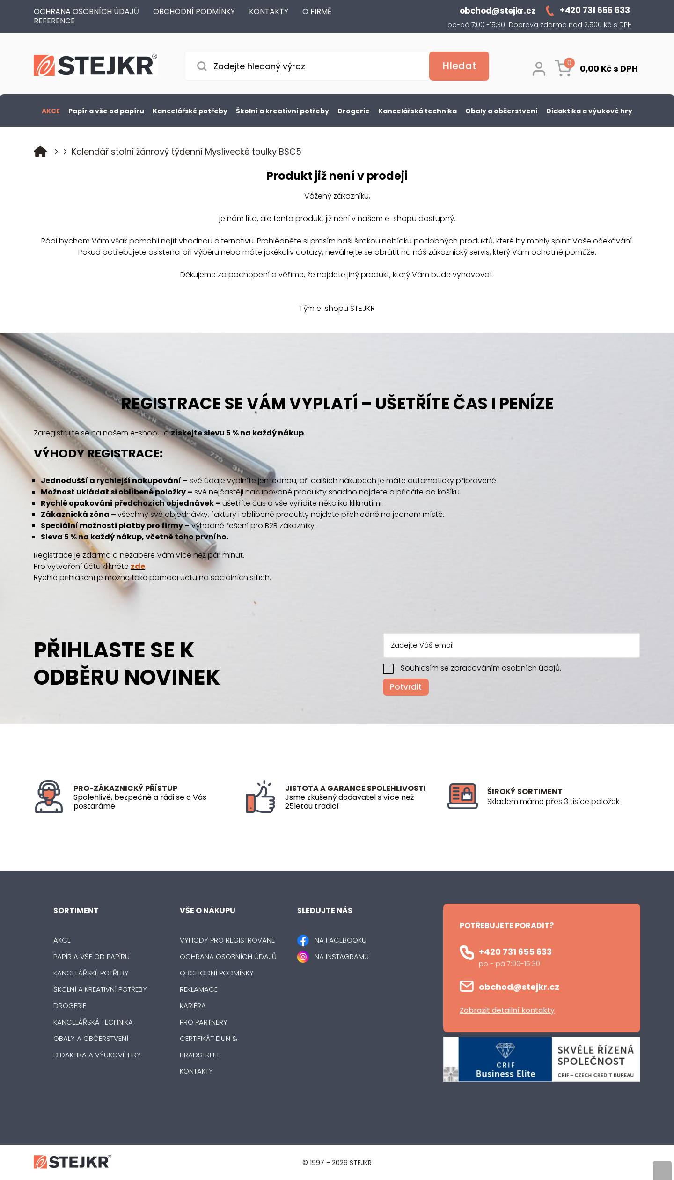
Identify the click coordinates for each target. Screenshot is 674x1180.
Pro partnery (203, 1022)
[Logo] (96, 67)
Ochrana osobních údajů (228, 956)
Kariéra (193, 1005)
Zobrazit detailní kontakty (507, 1010)
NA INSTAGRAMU (342, 956)
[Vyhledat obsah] (459, 66)
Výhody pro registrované (227, 940)
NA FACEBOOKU (340, 940)
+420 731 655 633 (515, 952)
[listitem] (563, 801)
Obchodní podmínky (217, 973)
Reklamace (199, 989)
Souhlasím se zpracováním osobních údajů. (481, 668)
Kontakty (196, 1071)
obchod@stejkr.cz (519, 987)
